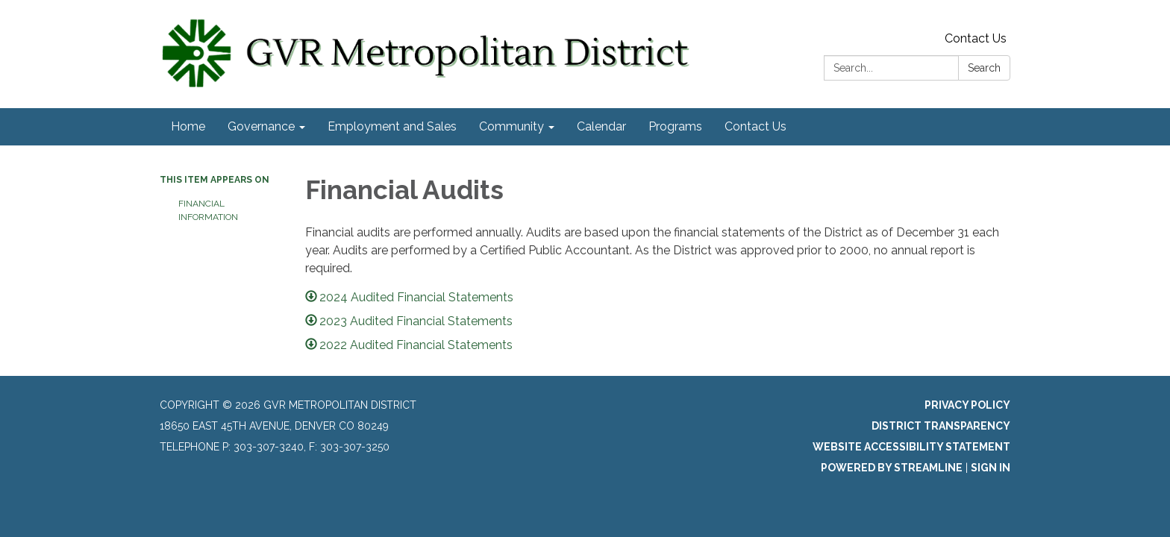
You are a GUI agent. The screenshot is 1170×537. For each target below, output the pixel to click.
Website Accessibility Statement (911, 447)
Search (984, 68)
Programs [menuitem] (675, 126)
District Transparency (941, 426)
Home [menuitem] (188, 126)
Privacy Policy (967, 405)
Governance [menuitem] (261, 126)
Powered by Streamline (892, 468)
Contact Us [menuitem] (755, 126)
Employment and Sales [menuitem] (392, 126)
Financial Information (208, 210)
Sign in (990, 468)
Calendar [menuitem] (601, 126)
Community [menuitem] (511, 126)
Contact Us (976, 38)
